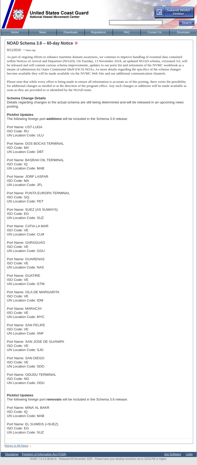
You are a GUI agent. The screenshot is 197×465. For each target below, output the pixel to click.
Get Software (172, 454)
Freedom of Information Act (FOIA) (44, 454)
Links (189, 454)
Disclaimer (12, 454)
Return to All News (16, 445)
